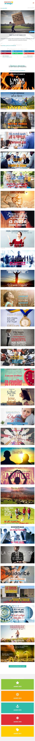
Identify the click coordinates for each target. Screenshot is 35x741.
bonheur (4, 45)
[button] (33, 3)
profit (7, 45)
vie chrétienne (12, 45)
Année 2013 (4, 8)
